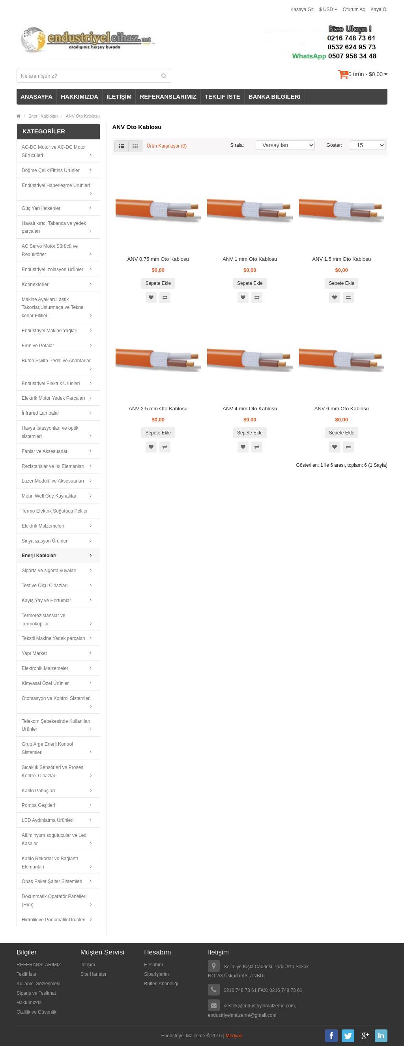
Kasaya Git (302, 9)
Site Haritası (93, 974)
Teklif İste (26, 974)
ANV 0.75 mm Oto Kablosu (158, 259)
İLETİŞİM (119, 96)
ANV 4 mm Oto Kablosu (250, 409)
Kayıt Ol (378, 9)
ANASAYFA (36, 96)
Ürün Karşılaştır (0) (167, 146)
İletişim (87, 964)
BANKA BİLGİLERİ (275, 96)
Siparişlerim (156, 974)
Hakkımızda (29, 1002)
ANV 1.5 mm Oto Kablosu (341, 259)
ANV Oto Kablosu (83, 116)
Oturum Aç (354, 9)
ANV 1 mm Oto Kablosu (250, 259)
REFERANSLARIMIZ (168, 96)
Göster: (333, 145)
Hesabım (153, 964)
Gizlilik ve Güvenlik (36, 1012)
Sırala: (237, 145)
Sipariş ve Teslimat (36, 993)
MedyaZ (234, 1036)
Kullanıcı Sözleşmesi (38, 983)
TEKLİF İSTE (222, 96)
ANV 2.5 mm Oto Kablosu (158, 409)
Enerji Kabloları (43, 116)
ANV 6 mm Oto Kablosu (341, 409)
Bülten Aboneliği (161, 983)
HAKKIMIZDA (79, 96)
